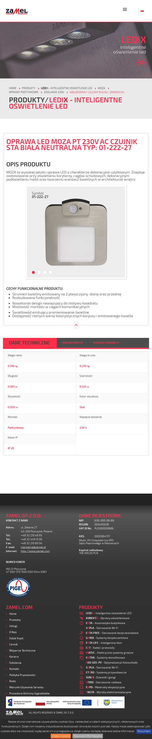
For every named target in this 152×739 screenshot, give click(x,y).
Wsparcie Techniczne (22, 650)
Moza (101, 88)
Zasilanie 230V (54, 92)
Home (13, 614)
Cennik (13, 644)
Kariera (14, 656)
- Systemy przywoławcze (106, 672)
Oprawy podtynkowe (23, 92)
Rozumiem (143, 731)
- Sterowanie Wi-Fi (102, 628)
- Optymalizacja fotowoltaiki (112, 662)
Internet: (11, 551)
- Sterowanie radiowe (104, 682)
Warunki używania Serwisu (26, 687)
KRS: (82, 536)
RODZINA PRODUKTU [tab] (106, 342)
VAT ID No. (85, 528)
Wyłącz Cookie (61, 736)
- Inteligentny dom (104, 643)
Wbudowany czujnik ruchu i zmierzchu (97, 92)
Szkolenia (15, 663)
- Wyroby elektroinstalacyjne (108, 692)
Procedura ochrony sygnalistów (29, 693)
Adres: (10, 527)
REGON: (84, 524)
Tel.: (8, 535)
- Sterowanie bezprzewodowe (112, 633)
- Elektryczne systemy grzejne (109, 652)
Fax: (8, 543)
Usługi (13, 626)
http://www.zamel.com (35, 551)
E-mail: (10, 547)
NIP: (81, 520)
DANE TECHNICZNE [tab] (29, 343)
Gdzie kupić (16, 638)
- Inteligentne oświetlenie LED (66, 88)
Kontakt (14, 669)
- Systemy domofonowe (105, 657)
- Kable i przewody (100, 647)
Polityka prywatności (22, 675)
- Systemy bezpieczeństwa (107, 638)
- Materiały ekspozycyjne (105, 687)
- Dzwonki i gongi (101, 677)
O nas (13, 632)
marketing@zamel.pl (33, 547)
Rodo (12, 681)
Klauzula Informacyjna (88, 736)
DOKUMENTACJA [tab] (72, 342)
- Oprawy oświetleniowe (108, 618)
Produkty (15, 620)
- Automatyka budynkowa (105, 623)
